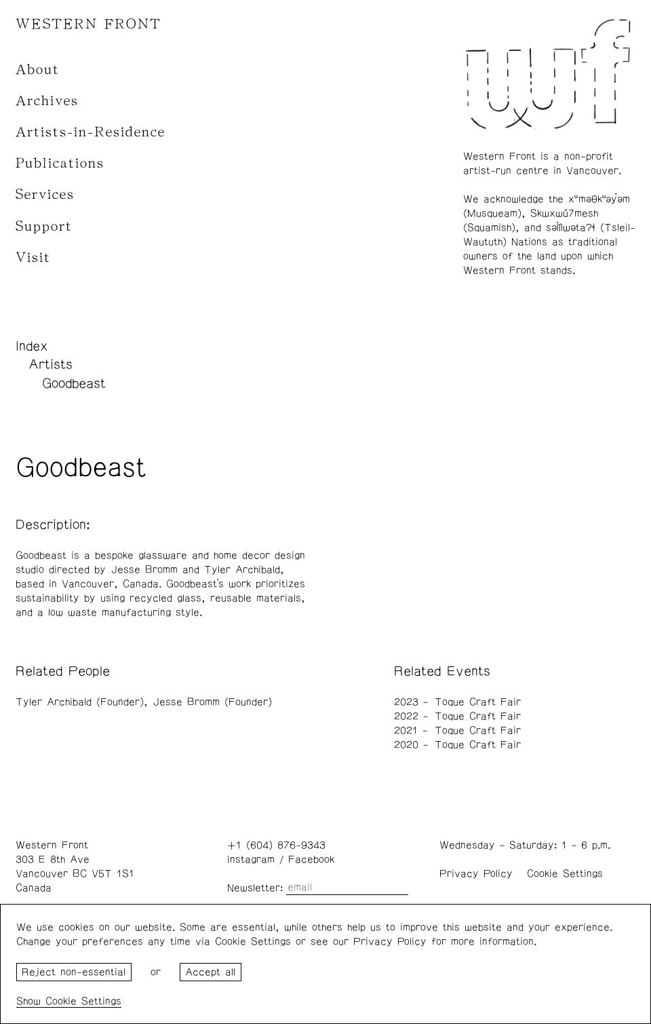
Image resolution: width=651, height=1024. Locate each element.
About (38, 69)
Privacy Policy (476, 874)
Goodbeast (74, 383)
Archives (47, 101)
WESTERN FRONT (88, 24)
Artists (50, 364)
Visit (33, 257)
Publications (60, 163)
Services (45, 194)
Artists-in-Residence (90, 132)
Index (32, 346)
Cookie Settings (565, 874)
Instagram (251, 859)
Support (44, 226)
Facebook (311, 859)
